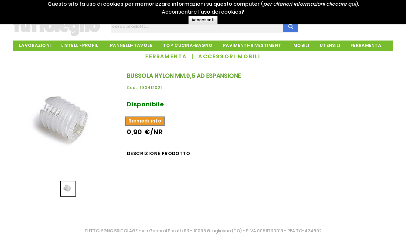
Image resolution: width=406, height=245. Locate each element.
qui (360, 4)
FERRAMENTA (166, 56)
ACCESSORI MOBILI (229, 56)
